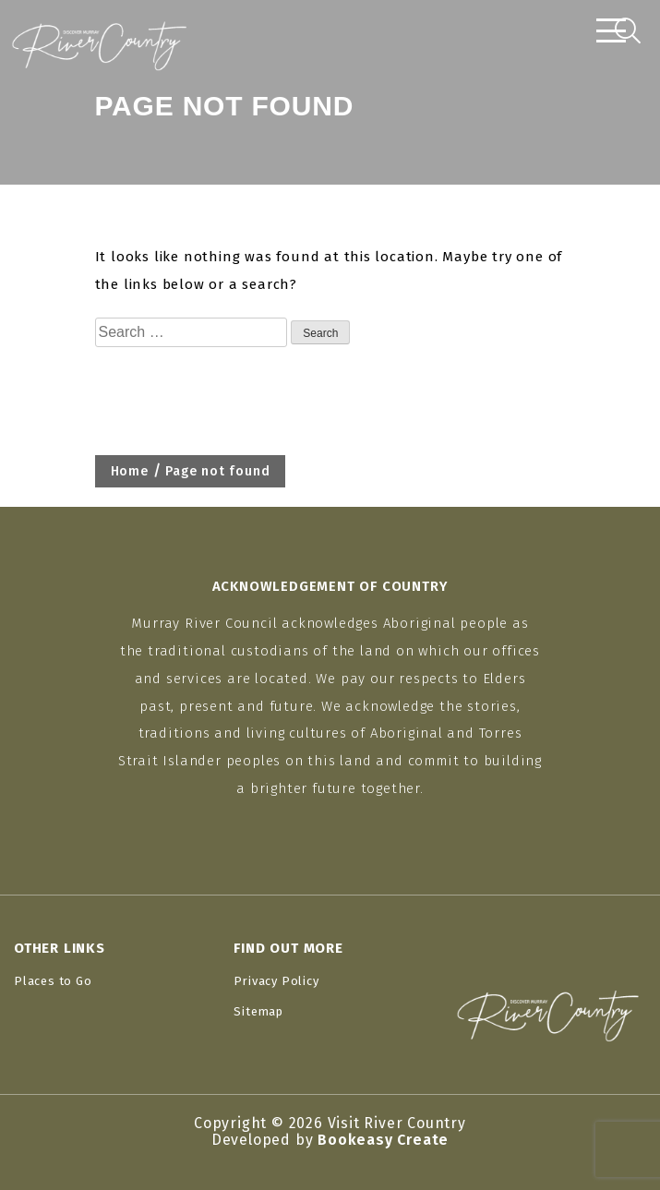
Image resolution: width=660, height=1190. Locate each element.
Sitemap (258, 1011)
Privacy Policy (276, 981)
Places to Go (53, 981)
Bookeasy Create (383, 1139)
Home (130, 471)
